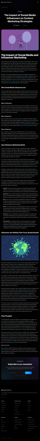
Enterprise (3, 409)
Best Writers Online (16, 327)
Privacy (34, 438)
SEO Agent (3, 407)
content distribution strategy (30, 125)
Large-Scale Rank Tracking (32, 426)
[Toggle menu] (38, 2)
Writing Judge (34, 166)
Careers (29, 407)
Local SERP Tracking (31, 424)
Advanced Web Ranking (18, 424)
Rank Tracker (3, 403)
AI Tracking (3, 405)
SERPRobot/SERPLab (18, 422)
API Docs (2, 424)
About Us (29, 403)
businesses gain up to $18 (18, 262)
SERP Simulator (17, 414)
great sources (15, 342)
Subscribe (28, 372)
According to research (16, 79)
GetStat (15, 426)
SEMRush (16, 428)
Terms (38, 438)
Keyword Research (17, 403)
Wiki (2, 428)
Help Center (3, 422)
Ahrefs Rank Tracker (17, 419)
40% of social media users (14, 81)
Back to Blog (4, 7)
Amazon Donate (24, 293)
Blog (2, 419)
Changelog (3, 426)
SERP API (29, 430)
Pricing (2, 411)
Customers (29, 405)
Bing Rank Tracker (31, 428)
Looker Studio (16, 412)
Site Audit (16, 407)
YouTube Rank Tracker (31, 422)
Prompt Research (17, 405)
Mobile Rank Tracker (31, 419)
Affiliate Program (4, 430)
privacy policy (24, 375)
